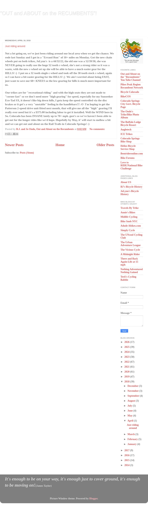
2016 (127, 455)
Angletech (126, 129)
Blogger (93, 498)
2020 (127, 371)
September (133, 395)
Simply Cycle (128, 230)
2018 (127, 381)
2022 (127, 361)
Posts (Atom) (27, 152)
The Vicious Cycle (130, 249)
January (132, 444)
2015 (127, 460)
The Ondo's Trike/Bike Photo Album (130, 114)
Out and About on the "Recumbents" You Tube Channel (131, 76)
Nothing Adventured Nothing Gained (132, 271)
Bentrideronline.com (132, 153)
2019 (127, 376)
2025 (127, 347)
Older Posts (105, 145)
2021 (127, 366)
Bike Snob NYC (129, 221)
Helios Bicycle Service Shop (128, 147)
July (130, 405)
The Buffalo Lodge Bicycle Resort (131, 124)
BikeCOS (126, 96)
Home (60, 145)
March (131, 434)
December (133, 386)
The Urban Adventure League (131, 244)
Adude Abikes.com (131, 225)
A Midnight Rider (130, 254)
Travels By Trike (130, 208)
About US (126, 182)
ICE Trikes (126, 134)
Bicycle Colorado (130, 92)
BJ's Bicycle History (131, 186)
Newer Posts (14, 145)
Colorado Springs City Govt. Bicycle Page (130, 103)
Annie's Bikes (128, 212)
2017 (127, 450)
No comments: (97, 129)
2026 (127, 342)
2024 (127, 351)
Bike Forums (128, 158)
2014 (127, 465)
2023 (127, 356)
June (130, 410)
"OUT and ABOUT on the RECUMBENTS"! (48, 13)
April (130, 420)
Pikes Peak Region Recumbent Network (132, 86)
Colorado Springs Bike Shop (130, 140)
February (132, 439)
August (131, 400)
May (130, 415)
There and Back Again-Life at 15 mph (129, 261)
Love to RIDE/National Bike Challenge (132, 165)
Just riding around (15, 46)
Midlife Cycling (129, 216)
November (133, 390)
